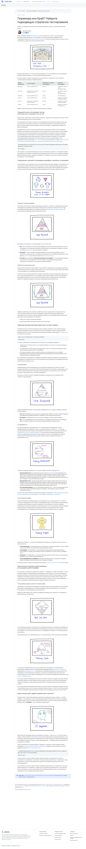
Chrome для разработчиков (60, 833)
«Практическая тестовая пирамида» (55, 209)
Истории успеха (55, 1)
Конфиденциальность (16, 845)
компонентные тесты (49, 255)
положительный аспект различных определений (35, 746)
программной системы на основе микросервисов (28, 432)
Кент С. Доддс (38, 139)
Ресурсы (18, 1)
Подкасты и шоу (58, 839)
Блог (48, 1)
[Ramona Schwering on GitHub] (25, 33)
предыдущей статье (30, 671)
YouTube (71, 835)
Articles (3, 5)
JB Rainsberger (52, 473)
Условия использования (6, 845)
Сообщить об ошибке (43, 833)
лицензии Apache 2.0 (20, 785)
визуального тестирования (60, 669)
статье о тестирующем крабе (24, 676)
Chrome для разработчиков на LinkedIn (76, 838)
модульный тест (29, 250)
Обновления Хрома (58, 835)
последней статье (36, 35)
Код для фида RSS (73, 840)
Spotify (38, 427)
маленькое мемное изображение (37, 39)
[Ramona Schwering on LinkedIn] (26, 33)
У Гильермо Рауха (64, 332)
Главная (18, 14)
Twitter (61, 775)
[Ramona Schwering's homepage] (28, 33)
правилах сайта (39, 785)
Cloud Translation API (45, 10)
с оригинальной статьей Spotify (53, 494)
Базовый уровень (26, 1)
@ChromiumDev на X (74, 833)
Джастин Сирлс (30, 748)
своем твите (37, 748)
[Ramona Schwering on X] (23, 33)
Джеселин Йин (57, 775)
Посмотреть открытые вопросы (45, 835)
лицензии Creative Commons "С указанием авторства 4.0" (52, 784)
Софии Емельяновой (30, 776)
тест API (26, 255)
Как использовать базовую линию (38, 1)
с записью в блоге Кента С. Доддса (55, 562)
